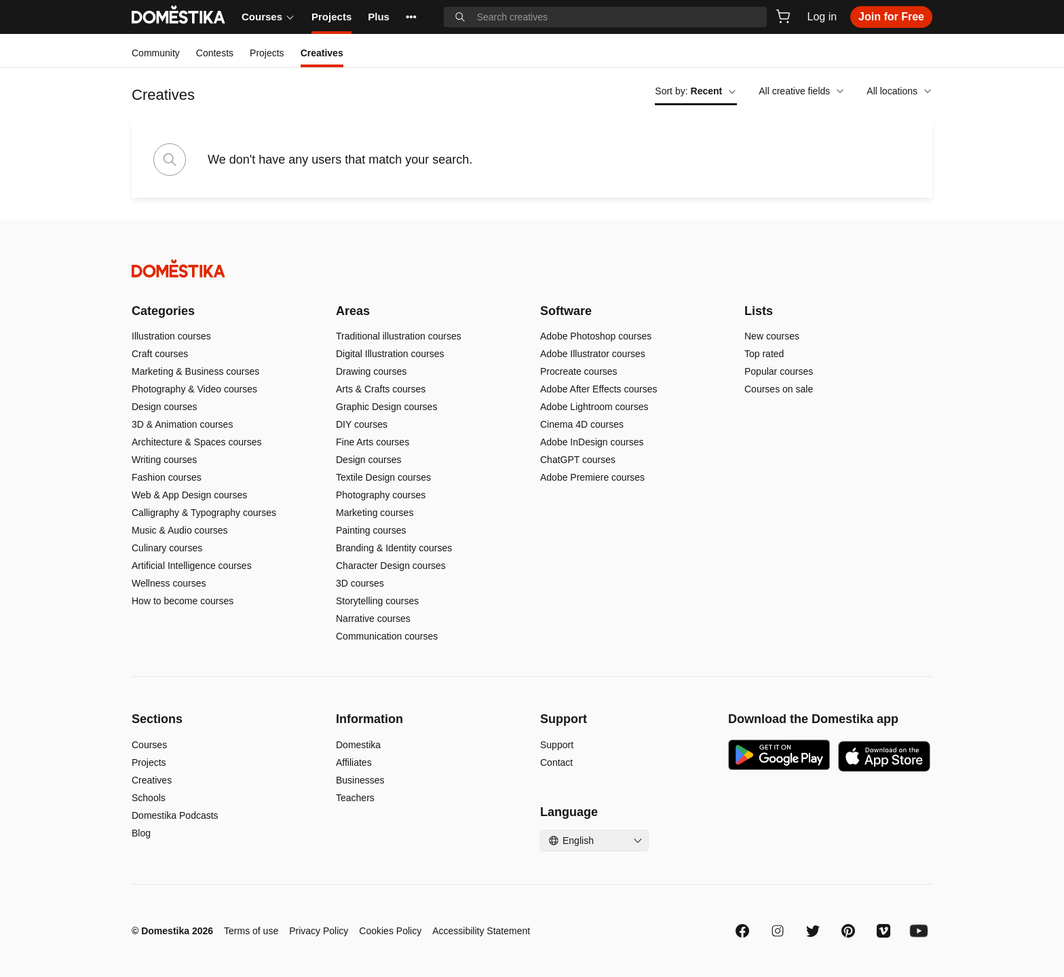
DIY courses (361, 424)
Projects (331, 16)
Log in (822, 16)
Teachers (355, 797)
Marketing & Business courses (195, 371)
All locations (899, 91)
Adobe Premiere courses (592, 477)
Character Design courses (391, 565)
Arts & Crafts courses (380, 389)
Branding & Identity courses (394, 547)
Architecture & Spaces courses (196, 442)
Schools (149, 797)
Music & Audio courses (180, 530)
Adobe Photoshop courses (595, 336)
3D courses (360, 583)
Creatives (152, 780)
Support (556, 744)
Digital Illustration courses (390, 353)
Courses (268, 16)
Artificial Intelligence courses (192, 565)
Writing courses (164, 459)
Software (566, 311)
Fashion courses (167, 477)
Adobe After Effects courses (599, 389)
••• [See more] (411, 16)
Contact (556, 762)
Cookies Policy (390, 930)
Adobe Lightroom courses (594, 406)
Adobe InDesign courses (592, 442)
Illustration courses (171, 336)
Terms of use (251, 930)
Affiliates (354, 762)
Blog (141, 833)
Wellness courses (169, 583)
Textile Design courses (383, 477)
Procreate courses (579, 371)
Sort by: (696, 91)
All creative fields (802, 91)
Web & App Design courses (189, 495)
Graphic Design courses (386, 406)
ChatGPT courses (577, 459)
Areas (353, 311)
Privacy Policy (318, 930)
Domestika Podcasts (175, 815)
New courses (771, 336)
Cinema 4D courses (582, 424)
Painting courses (371, 530)
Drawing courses (371, 371)
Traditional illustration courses (398, 336)
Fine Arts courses (372, 442)
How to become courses (182, 600)
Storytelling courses (377, 600)
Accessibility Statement (481, 930)
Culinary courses (167, 547)
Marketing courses (374, 512)
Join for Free (891, 16)
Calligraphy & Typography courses (204, 512)
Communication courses (387, 636)
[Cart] (783, 16)
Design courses (164, 406)
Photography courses (380, 495)
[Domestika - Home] (532, 268)
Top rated (764, 353)
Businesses (360, 780)
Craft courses (160, 353)
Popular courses (778, 371)
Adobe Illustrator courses (592, 353)
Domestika (358, 744)
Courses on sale (778, 389)
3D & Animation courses (182, 424)
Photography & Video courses (194, 389)
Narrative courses (373, 618)
